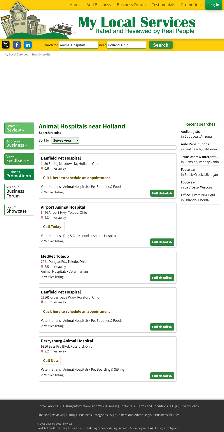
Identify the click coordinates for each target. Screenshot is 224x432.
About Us (54, 406)
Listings (71, 415)
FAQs (173, 406)
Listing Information (76, 406)
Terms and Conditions (152, 406)
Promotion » (20, 174)
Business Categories (93, 415)
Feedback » (20, 159)
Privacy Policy (189, 406)
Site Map (43, 415)
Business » (20, 143)
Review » (20, 128)
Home (41, 406)
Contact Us (127, 406)
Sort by (44, 140)
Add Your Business (104, 406)
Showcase (20, 209)
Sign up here (119, 415)
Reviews (58, 415)
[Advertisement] (112, 89)
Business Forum (20, 191)
